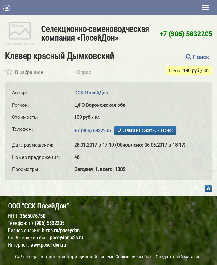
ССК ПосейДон (91, 93)
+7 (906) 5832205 (185, 33)
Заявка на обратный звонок (145, 130)
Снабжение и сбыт (133, 257)
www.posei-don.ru (48, 245)
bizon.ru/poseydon (61, 230)
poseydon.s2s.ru (66, 238)
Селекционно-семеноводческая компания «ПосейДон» (95, 33)
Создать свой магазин (178, 257)
